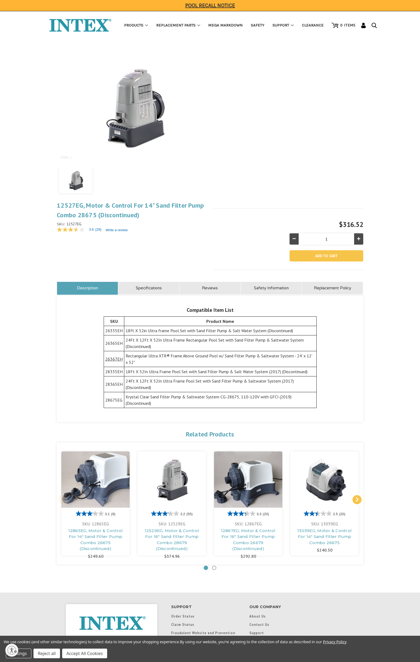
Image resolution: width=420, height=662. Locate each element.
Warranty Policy (185, 576)
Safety (257, 25)
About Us (257, 535)
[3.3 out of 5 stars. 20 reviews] (248, 432)
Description (87, 206)
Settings (18, 653)
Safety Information (271, 206)
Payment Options (186, 601)
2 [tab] (214, 487)
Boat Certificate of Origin (195, 560)
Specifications (149, 206)
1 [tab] (206, 487)
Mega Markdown (225, 25)
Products (136, 25)
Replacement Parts (178, 25)
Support (283, 25)
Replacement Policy (332, 206)
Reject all (47, 653)
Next (357, 418)
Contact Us (259, 543)
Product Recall (184, 593)
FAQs (175, 618)
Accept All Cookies (84, 653)
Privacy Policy (334, 641)
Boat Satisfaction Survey (194, 568)
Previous (63, 418)
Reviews (210, 206)
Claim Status (182, 543)
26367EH (114, 277)
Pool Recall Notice (210, 5)
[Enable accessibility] (11, 650)
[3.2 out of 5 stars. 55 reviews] (172, 432)
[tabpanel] (95, 422)
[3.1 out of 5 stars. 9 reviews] (95, 432)
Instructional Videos (190, 626)
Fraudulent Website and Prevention (203, 551)
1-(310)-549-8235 (111, 573)
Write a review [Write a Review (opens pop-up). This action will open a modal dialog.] (274, 83)
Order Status (182, 535)
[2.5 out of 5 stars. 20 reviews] (324, 432)
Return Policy (183, 585)
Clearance (313, 25)
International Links (267, 560)
